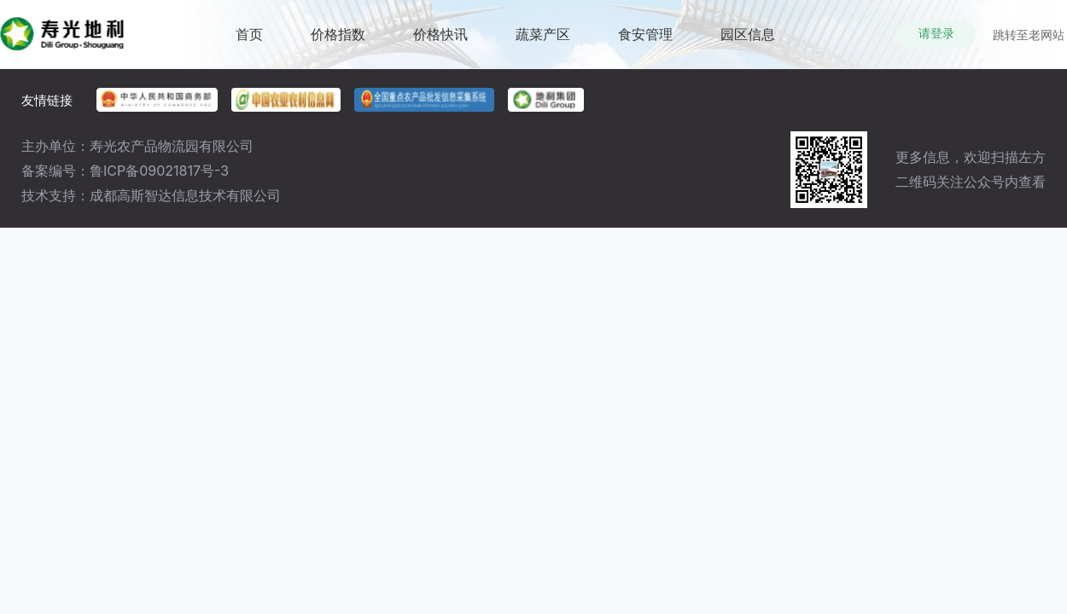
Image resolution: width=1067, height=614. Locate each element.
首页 (249, 47)
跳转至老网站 (1028, 34)
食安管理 (645, 47)
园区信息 (748, 47)
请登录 (936, 33)
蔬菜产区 (543, 47)
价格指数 (338, 47)
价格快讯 (440, 47)
